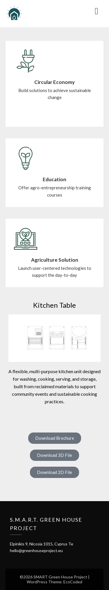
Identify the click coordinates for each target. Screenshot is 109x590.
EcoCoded (72, 581)
